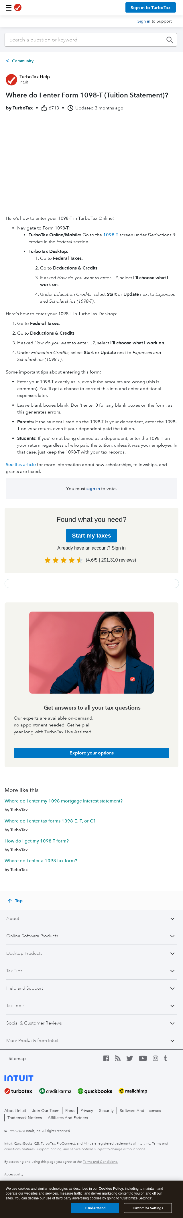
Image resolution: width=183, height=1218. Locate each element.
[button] (8, 8)
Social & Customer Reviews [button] (34, 1023)
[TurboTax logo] (17, 8)
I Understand (95, 1208)
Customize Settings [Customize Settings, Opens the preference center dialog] (148, 1208)
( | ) (111, 560)
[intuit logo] (27, 1077)
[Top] (15, 901)
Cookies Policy (111, 1189)
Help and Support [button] (24, 988)
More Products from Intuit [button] (32, 1040)
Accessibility (13, 1174)
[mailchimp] (136, 1091)
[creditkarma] (58, 1091)
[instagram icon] (158, 1058)
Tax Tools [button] (15, 1006)
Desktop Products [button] (24, 953)
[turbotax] (21, 1091)
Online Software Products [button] (32, 936)
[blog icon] (120, 1058)
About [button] (12, 918)
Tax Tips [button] (14, 971)
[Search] (91, 40)
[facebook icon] (109, 1058)
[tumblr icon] (170, 1058)
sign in (93, 488)
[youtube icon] (146, 1058)
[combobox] (91, 40)
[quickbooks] (98, 1091)
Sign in (143, 21)
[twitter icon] (132, 1058)
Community (23, 60)
